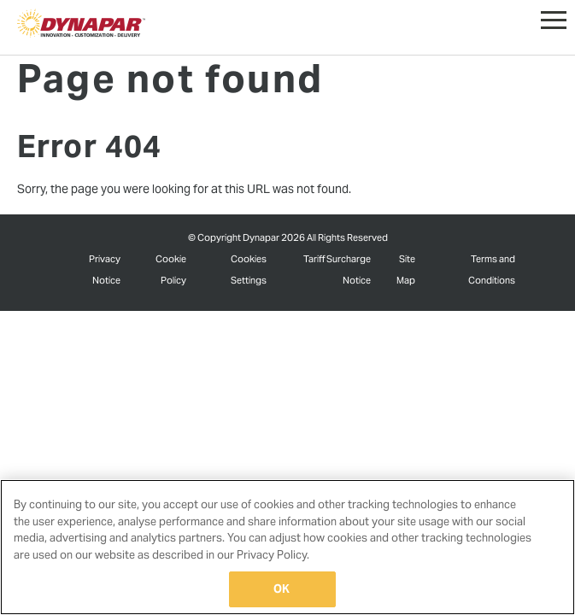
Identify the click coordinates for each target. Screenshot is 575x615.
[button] (553, 16)
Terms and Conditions (491, 269)
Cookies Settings (249, 269)
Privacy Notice (104, 269)
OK (281, 589)
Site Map (405, 269)
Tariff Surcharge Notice (337, 269)
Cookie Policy (170, 269)
